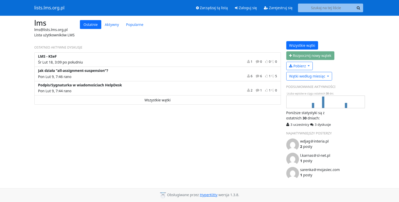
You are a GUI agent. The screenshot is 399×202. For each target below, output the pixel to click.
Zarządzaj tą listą (212, 7)
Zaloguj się (246, 7)
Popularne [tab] (134, 24)
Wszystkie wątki (158, 100)
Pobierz (298, 66)
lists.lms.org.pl (49, 8)
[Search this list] (326, 8)
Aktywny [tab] (112, 24)
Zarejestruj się (278, 7)
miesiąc (307, 76)
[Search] (358, 8)
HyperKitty (208, 194)
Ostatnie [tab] (90, 24)
